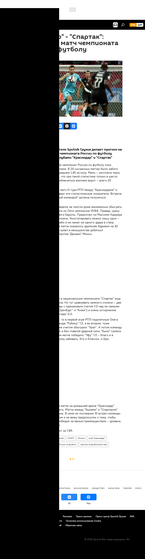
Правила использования (46, 516)
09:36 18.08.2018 (32, 56)
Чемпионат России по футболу (62, 444)
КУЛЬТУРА (114, 488)
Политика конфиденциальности (45, 520)
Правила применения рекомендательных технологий (32, 525)
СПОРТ (71, 438)
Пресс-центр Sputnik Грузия (111, 516)
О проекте (9, 516)
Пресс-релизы (84, 516)
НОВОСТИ (9, 488)
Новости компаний (13, 520)
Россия (81, 438)
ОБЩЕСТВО (98, 488)
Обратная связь (73, 525)
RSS (132, 516)
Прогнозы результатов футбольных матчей (44, 438)
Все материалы (38, 142)
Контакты (24, 516)
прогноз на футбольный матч (93, 444)
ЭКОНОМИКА (80, 488)
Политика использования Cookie (83, 520)
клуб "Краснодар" (97, 438)
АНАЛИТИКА (25, 488)
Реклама (67, 516)
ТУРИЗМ (127, 488)
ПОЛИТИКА (63, 488)
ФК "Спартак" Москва (34, 444)
